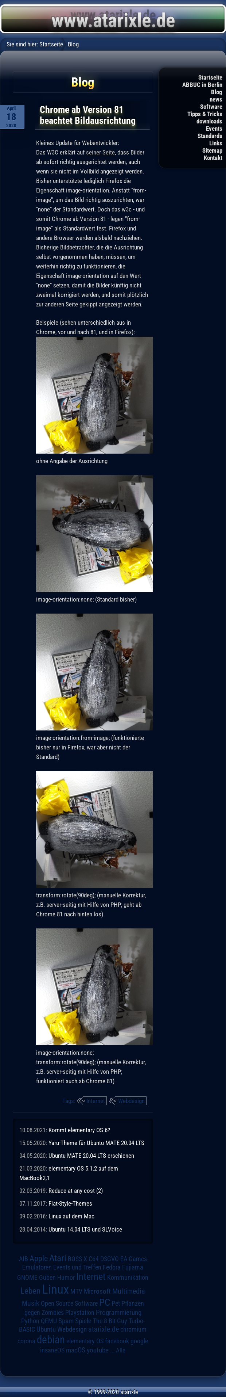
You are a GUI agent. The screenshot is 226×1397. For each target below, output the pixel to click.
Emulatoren (37, 1267)
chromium (133, 1329)
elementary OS (85, 1341)
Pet (116, 1303)
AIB (23, 1259)
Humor (66, 1277)
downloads (209, 121)
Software (211, 106)
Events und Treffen (77, 1267)
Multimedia (128, 1291)
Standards (210, 136)
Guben (47, 1277)
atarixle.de (103, 1329)
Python (30, 1321)
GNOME (27, 1277)
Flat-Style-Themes (70, 1203)
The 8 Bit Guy (110, 1321)
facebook (117, 1341)
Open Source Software (69, 1303)
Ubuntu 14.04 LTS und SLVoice (85, 1229)
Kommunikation (127, 1277)
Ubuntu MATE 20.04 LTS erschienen (91, 1155)
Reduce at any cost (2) (75, 1190)
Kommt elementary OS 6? (79, 1130)
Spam (66, 1321)
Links (215, 143)
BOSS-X (77, 1259)
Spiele (83, 1321)
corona (26, 1341)
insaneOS (52, 1350)
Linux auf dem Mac (71, 1216)
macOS (75, 1350)
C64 (94, 1259)
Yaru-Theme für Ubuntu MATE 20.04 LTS (96, 1142)
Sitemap (212, 150)
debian (51, 1339)
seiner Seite (100, 152)
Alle (120, 1350)
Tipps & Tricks (204, 114)
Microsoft (97, 1291)
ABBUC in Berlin (202, 84)
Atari (57, 1258)
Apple (39, 1258)
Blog (216, 92)
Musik (30, 1303)
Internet (95, 1100)
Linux (55, 1289)
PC (104, 1302)
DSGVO (109, 1259)
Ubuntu (46, 1329)
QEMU (49, 1321)
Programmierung (118, 1312)
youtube (98, 1350)
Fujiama (132, 1267)
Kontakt (213, 157)
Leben (30, 1291)
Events (214, 128)
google (139, 1341)
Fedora (112, 1267)
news (216, 99)
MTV (76, 1291)
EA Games (133, 1259)
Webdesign (131, 1100)
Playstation (79, 1312)
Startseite (210, 77)
